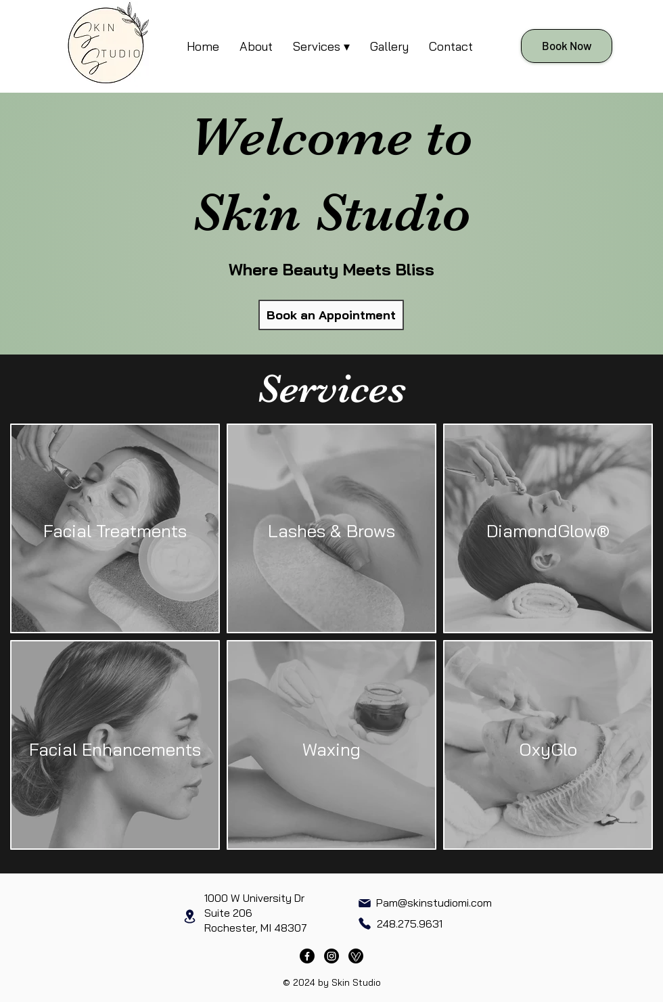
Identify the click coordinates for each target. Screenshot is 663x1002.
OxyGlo (548, 749)
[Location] (189, 916)
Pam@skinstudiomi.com (434, 902)
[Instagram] (331, 956)
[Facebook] (307, 956)
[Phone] (364, 924)
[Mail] (364, 903)
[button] (321, 46)
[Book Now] (566, 46)
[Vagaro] (355, 956)
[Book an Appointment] (331, 315)
